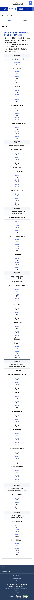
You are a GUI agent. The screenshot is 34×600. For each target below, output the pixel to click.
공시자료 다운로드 (17, 579)
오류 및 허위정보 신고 (17, 575)
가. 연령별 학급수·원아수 (17, 149)
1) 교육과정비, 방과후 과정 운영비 (17, 286)
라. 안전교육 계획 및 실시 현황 (17, 448)
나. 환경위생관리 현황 (17, 411)
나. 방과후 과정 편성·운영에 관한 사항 (17, 236)
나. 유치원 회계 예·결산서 (17, 323)
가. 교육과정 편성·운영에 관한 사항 (17, 217)
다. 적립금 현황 (17, 343)
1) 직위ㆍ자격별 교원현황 (17, 171)
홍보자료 (30, 9)
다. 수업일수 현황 (17, 254)
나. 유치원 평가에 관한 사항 (17, 540)
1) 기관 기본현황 (17, 68)
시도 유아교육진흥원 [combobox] (6, 571)
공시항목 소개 (13, 9)
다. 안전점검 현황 (17, 430)
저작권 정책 (17, 581)
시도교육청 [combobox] (4, 567)
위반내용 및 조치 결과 (17, 494)
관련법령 (22, 9)
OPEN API (17, 577)
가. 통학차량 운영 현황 (17, 521)
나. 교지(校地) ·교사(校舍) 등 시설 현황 (17, 123)
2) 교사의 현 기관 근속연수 (16, 190)
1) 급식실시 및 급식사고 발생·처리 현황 (17, 374)
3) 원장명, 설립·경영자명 (17, 105)
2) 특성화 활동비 (17, 304)
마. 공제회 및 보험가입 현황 (17, 467)
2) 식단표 (17, 393)
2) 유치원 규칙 (17, 86)
